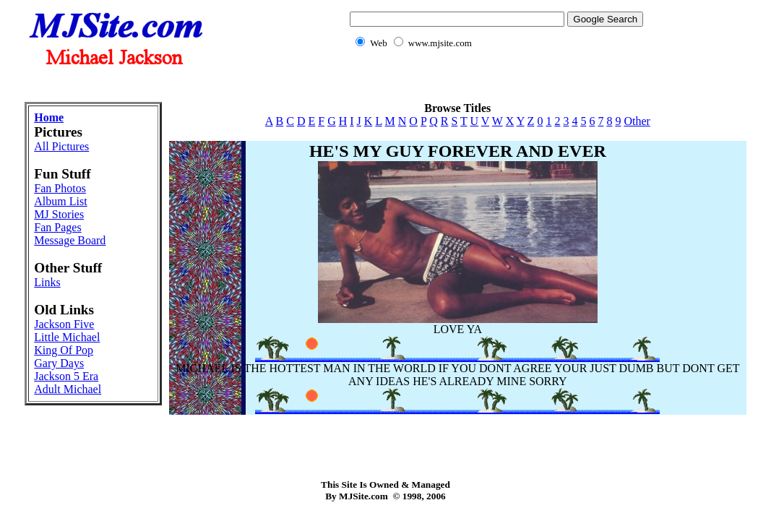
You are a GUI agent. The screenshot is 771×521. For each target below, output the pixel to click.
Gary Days (59, 363)
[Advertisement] (386, 83)
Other (637, 121)
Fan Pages (57, 227)
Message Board (69, 240)
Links (47, 282)
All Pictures (61, 146)
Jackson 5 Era (66, 376)
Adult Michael (67, 389)
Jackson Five (64, 324)
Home (49, 117)
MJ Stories (59, 214)
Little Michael (67, 337)
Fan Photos (60, 188)
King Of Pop (63, 350)
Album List (60, 201)
